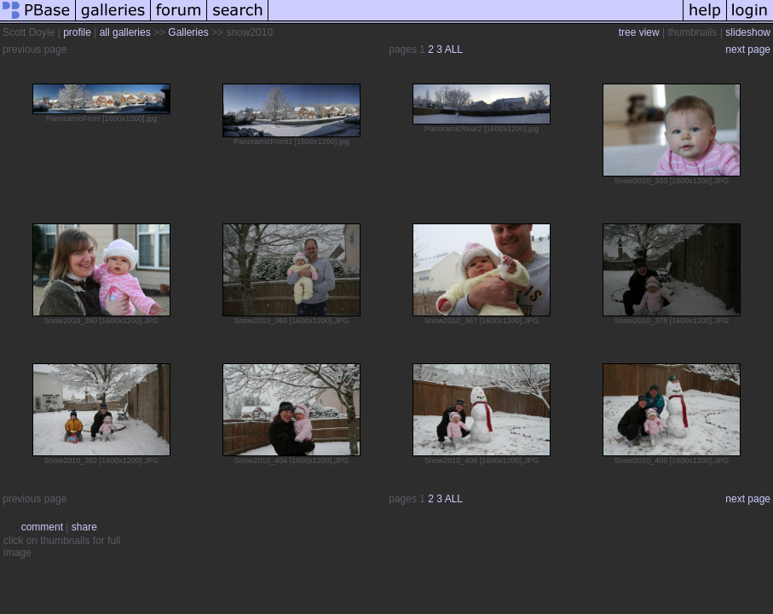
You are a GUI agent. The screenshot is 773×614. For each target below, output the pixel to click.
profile (77, 32)
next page (747, 49)
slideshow (747, 32)
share (84, 527)
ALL (454, 49)
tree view (639, 32)
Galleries (188, 32)
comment (42, 527)
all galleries (125, 32)
